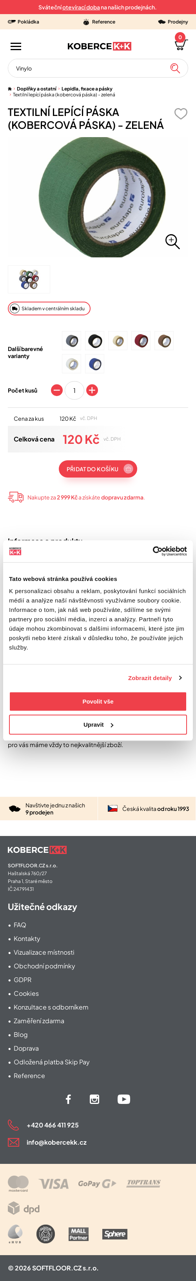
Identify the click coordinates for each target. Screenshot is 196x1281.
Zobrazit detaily (150, 678)
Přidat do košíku (92, 468)
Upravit (98, 724)
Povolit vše (97, 701)
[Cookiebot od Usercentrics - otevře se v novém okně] (152, 551)
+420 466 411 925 (53, 1125)
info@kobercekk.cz (57, 1142)
